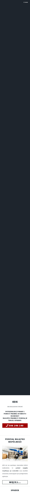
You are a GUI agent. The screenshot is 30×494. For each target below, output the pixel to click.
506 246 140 (16, 425)
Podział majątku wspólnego (15, 440)
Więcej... (15, 482)
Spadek (15, 490)
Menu (26, 2)
